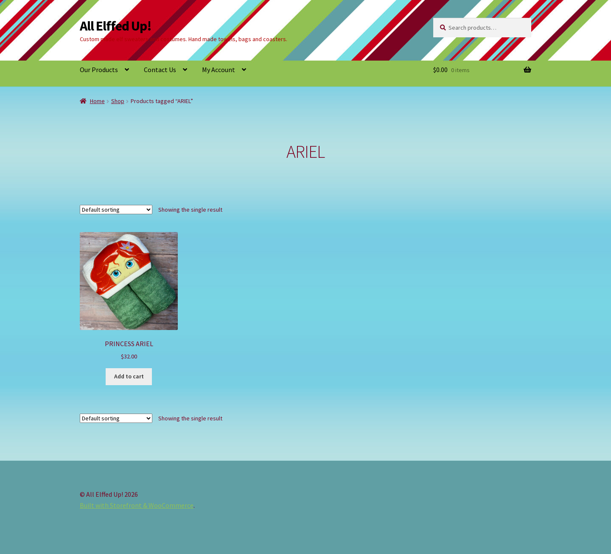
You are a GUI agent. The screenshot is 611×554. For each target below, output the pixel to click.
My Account (218, 69)
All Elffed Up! (115, 25)
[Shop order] (116, 209)
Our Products (99, 69)
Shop (117, 101)
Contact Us (160, 69)
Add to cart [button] (129, 376)
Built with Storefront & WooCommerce (136, 505)
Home (97, 101)
